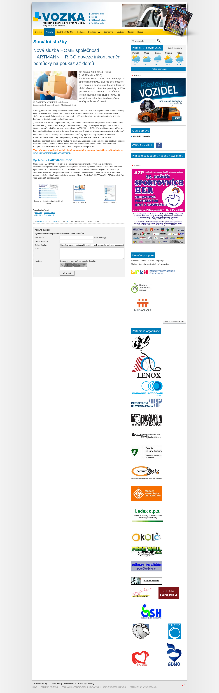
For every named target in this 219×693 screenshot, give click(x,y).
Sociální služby (49, 213)
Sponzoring (108, 32)
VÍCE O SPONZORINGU (174, 322)
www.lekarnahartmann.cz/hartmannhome (51, 153)
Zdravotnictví (49, 215)
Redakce (80, 32)
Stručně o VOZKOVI (65, 32)
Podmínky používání (49, 687)
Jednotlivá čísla (97, 14)
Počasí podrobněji (159, 69)
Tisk (66, 221)
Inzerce (94, 17)
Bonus (140, 32)
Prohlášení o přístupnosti (74, 687)
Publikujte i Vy (94, 32)
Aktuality (49, 32)
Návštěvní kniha (97, 23)
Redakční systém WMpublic (114, 687)
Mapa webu (94, 687)
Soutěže (120, 32)
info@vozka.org (87, 683)
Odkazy (130, 32)
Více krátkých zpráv (141, 136)
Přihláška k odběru (98, 20)
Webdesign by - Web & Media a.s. (143, 687)
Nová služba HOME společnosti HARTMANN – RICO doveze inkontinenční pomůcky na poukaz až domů (77, 57)
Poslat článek (42, 221)
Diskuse (55, 221)
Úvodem (38, 32)
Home (35, 687)
